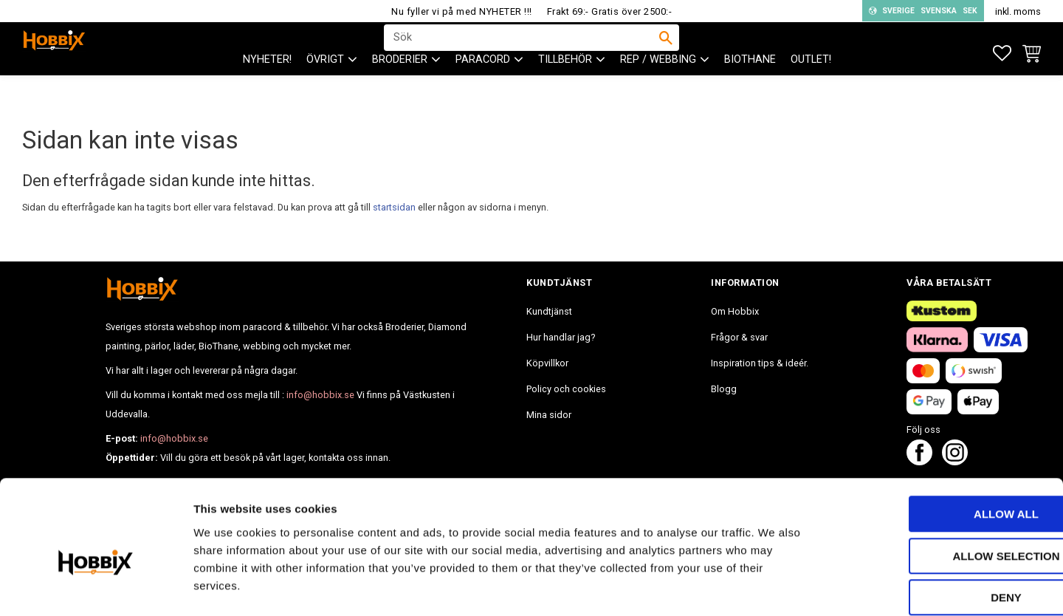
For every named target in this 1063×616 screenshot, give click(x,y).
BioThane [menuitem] (750, 89)
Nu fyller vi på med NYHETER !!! (461, 11)
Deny (939, 522)
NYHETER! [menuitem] (267, 89)
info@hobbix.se (320, 394)
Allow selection (940, 481)
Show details (774, 587)
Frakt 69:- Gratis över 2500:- (609, 11)
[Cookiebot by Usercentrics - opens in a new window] (95, 587)
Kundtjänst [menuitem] (549, 311)
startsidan (394, 207)
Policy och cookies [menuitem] (566, 388)
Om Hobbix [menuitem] (735, 311)
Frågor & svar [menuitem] (739, 337)
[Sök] (665, 52)
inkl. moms (1018, 11)
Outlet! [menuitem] (811, 89)
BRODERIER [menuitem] (399, 89)
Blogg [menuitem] (724, 388)
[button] (1002, 53)
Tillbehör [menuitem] (565, 89)
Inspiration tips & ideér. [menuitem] (759, 363)
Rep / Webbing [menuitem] (658, 89)
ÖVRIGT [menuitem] (325, 89)
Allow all (939, 439)
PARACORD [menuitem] (482, 89)
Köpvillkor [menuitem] (547, 363)
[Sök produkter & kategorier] (522, 52)
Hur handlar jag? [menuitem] (560, 337)
